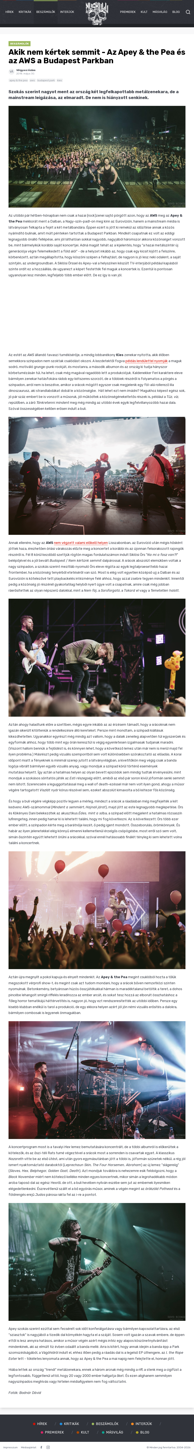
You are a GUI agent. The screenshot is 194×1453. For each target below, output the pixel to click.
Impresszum (10, 1447)
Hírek (9, 12)
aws (32, 80)
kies (59, 80)
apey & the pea (18, 80)
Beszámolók (45, 12)
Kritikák (25, 12)
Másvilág (160, 12)
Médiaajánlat (28, 1447)
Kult (144, 12)
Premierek (128, 12)
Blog (176, 12)
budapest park (46, 80)
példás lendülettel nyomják (146, 361)
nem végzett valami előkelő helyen (81, 543)
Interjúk (67, 12)
